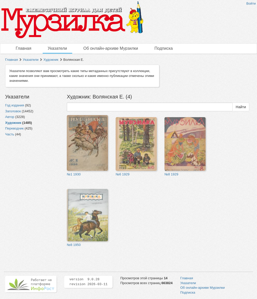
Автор (9, 117)
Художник (50, 60)
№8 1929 (171, 174)
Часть (9, 134)
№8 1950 (74, 245)
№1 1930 (74, 174)
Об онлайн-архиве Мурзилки (110, 48)
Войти (251, 3)
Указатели (57, 48)
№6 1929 (123, 174)
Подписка (163, 48)
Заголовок (13, 111)
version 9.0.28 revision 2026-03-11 (88, 281)
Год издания (14, 105)
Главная (23, 48)
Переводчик (14, 128)
